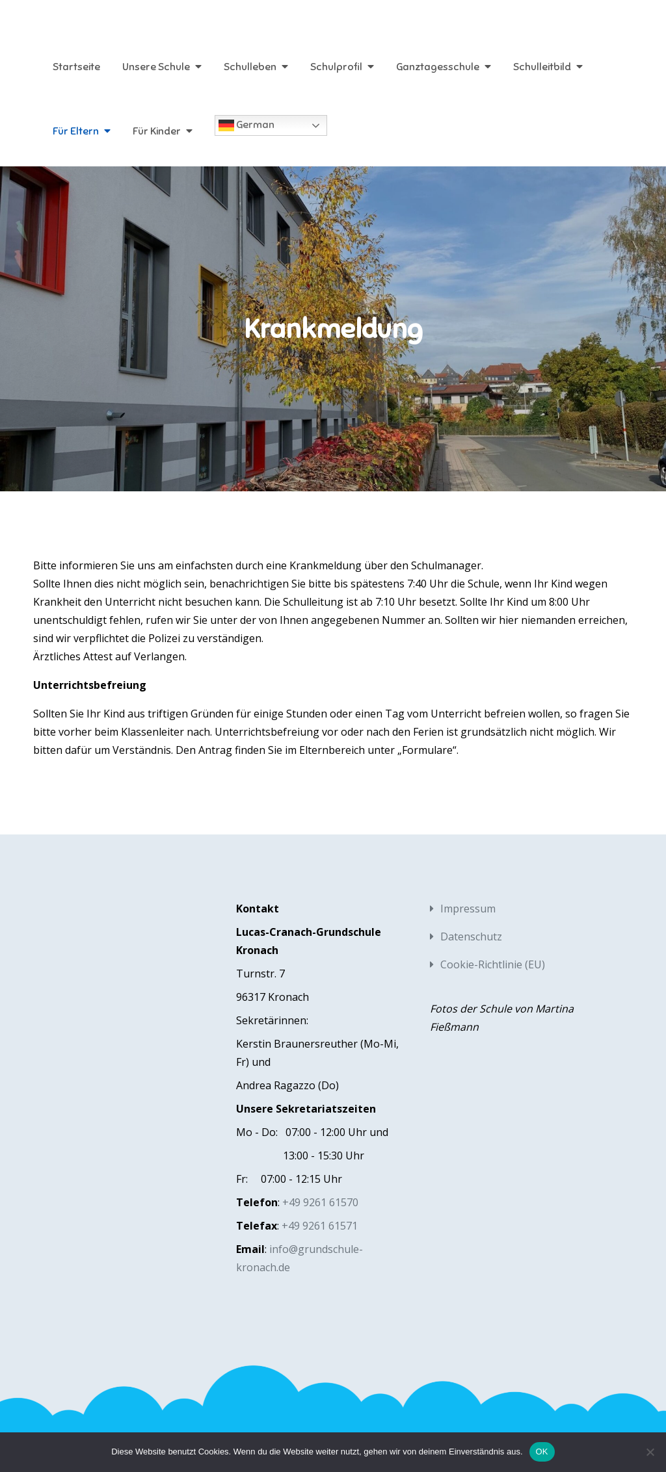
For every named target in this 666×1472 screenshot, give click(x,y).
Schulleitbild (542, 66)
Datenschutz (471, 936)
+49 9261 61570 (320, 1202)
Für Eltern (76, 131)
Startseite (76, 66)
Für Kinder (157, 131)
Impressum (468, 908)
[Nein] (649, 1451)
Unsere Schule (156, 66)
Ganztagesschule (437, 66)
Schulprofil (336, 66)
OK (542, 1451)
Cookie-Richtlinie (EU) (492, 964)
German (246, 125)
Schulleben (250, 66)
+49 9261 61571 (320, 1226)
